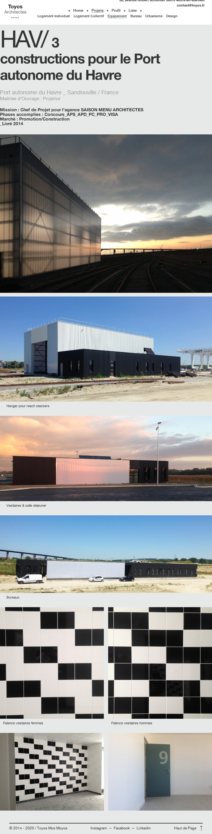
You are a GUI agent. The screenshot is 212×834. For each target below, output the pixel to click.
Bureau (136, 16)
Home (78, 10)
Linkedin (144, 828)
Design (171, 16)
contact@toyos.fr (191, 5)
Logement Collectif (89, 16)
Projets (97, 10)
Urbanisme (154, 16)
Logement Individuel (53, 16)
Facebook (122, 828)
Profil (116, 10)
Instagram (99, 828)
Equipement (117, 16)
